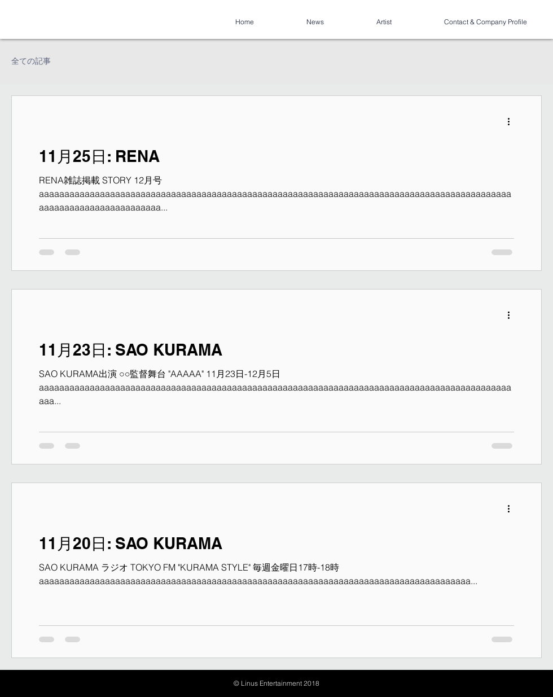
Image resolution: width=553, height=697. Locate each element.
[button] (527, 63)
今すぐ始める (97, 61)
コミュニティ (167, 61)
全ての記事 (31, 61)
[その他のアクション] (512, 121)
